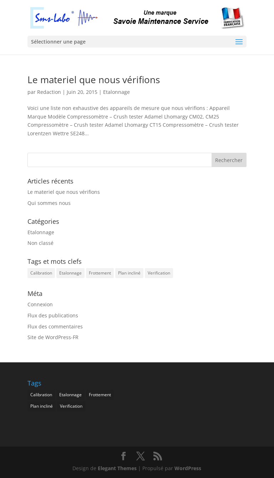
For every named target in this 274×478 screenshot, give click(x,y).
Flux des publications (52, 315)
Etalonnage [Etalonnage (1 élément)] (70, 273)
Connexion (40, 304)
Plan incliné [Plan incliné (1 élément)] (129, 273)
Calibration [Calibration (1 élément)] (41, 273)
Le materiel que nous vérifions (93, 79)
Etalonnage (116, 92)
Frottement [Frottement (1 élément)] (100, 273)
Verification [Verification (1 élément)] (159, 273)
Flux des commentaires (55, 326)
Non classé (40, 243)
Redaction (49, 92)
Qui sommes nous (49, 203)
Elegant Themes (117, 468)
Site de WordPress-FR (52, 337)
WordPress (187, 468)
